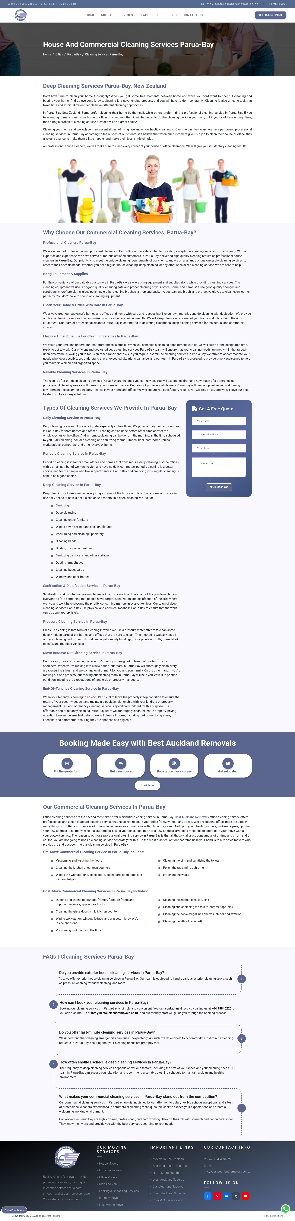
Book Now (147, 785)
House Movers (108, 1163)
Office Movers (108, 1177)
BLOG (172, 15)
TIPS (159, 15)
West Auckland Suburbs (168, 1179)
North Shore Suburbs (166, 1173)
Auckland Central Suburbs (170, 1166)
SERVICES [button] (126, 15)
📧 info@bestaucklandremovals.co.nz (229, 4)
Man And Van (108, 1184)
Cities (59, 54)
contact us (172, 1008)
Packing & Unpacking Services (119, 1191)
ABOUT (106, 15)
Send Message (219, 487)
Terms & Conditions (273, 1215)
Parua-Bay (74, 54)
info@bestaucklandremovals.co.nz (114, 1013)
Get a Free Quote (15, 1209)
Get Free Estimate (271, 15)
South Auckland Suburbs (169, 1193)
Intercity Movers (109, 1198)
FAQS (145, 15)
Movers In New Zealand (168, 1159)
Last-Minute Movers (112, 1205)
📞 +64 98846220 (275, 3)
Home (47, 54)
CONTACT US (193, 15)
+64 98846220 (221, 1008)
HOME (90, 15)
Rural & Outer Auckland (168, 1200)
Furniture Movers (110, 1170)
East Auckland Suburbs (168, 1186)
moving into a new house (92, 666)
